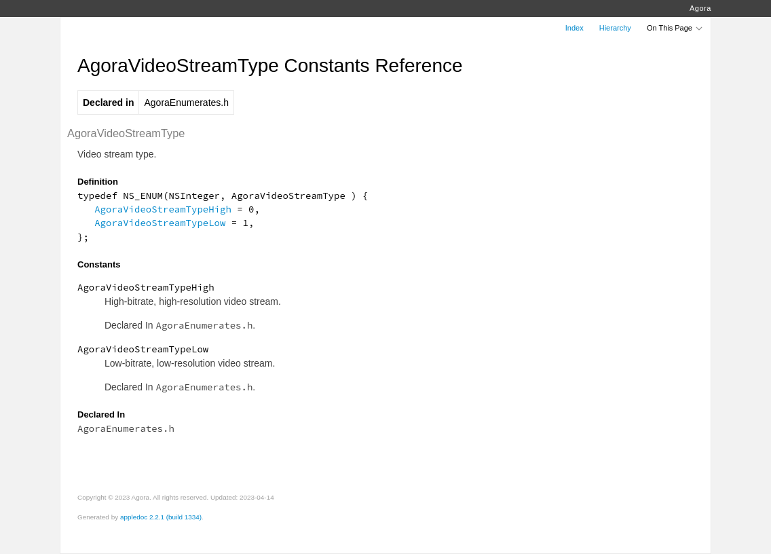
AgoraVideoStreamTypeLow (159, 223)
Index (574, 28)
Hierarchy (615, 28)
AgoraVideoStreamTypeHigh (162, 209)
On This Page (675, 28)
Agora (700, 8)
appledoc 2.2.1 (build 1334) (161, 517)
